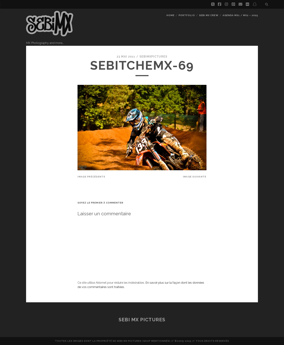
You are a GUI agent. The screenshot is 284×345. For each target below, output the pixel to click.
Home (170, 15)
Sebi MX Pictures (142, 319)
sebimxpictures (153, 56)
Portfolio (187, 15)
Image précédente (91, 176)
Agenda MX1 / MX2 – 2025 (240, 15)
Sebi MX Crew (208, 15)
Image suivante (194, 176)
